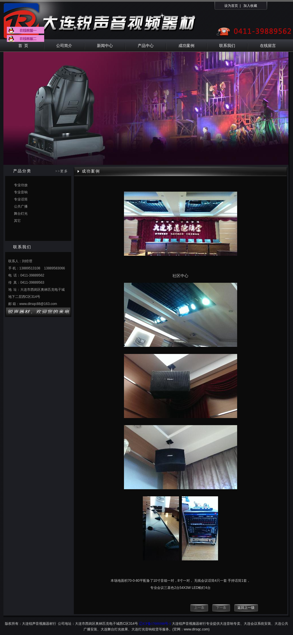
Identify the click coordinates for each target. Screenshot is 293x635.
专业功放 (21, 185)
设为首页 (231, 6)
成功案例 (186, 45)
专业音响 (21, 192)
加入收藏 (250, 6)
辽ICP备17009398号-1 (155, 624)
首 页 (23, 45)
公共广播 (21, 206)
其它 (17, 221)
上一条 (199, 608)
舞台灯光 (21, 214)
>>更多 (61, 171)
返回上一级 (246, 608)
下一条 (221, 608)
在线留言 (268, 45)
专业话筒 (21, 199)
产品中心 (146, 45)
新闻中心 (105, 45)
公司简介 (64, 45)
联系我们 (227, 45)
